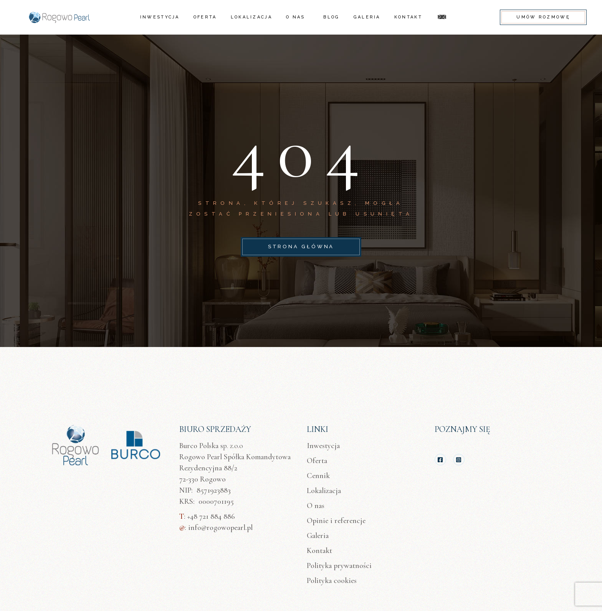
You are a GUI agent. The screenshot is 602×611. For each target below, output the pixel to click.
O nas (315, 505)
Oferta (317, 460)
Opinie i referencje (336, 520)
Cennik (318, 475)
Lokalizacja (324, 490)
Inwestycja (323, 445)
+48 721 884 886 (211, 516)
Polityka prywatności (339, 565)
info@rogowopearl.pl (220, 527)
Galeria (318, 535)
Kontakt (319, 550)
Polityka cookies (332, 580)
